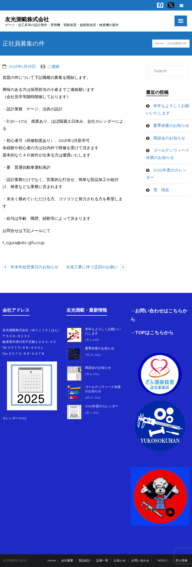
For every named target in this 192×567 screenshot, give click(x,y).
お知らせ (120, 560)
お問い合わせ (140, 560)
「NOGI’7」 (162, 560)
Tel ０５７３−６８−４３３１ (23, 347)
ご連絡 (54, 66)
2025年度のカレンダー (166, 174)
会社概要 (67, 560)
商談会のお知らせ (169, 138)
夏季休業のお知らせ (171, 125)
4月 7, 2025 (92, 412)
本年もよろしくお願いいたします (167, 109)
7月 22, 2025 (92, 354)
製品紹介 (85, 560)
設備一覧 (102, 560)
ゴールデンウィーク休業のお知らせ (167, 154)
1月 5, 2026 (92, 339)
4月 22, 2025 (92, 397)
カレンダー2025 (14, 418)
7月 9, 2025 (92, 374)
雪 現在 (161, 189)
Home (159, 43)
